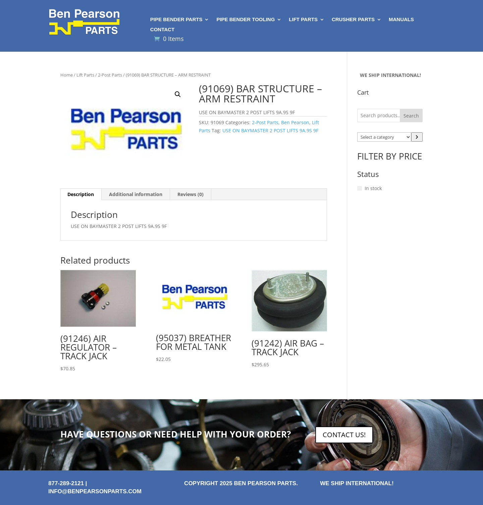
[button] (178, 94)
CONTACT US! (344, 434)
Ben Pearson (295, 122)
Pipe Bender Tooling (245, 19)
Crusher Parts (353, 19)
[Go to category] (417, 137)
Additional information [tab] (135, 194)
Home (66, 75)
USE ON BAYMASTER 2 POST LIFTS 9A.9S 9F (270, 130)
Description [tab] (80, 194)
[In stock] (359, 188)
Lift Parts (303, 19)
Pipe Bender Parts (176, 19)
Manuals (401, 19)
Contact (162, 29)
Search (411, 115)
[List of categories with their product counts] (384, 137)
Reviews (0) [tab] (190, 194)
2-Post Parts (110, 75)
